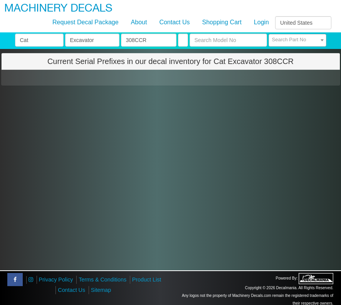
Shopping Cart (222, 22)
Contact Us (174, 22)
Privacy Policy (56, 279)
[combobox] (297, 40)
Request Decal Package (85, 22)
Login (261, 22)
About (139, 22)
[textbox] (297, 39)
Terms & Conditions (102, 279)
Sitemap (101, 290)
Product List (146, 279)
